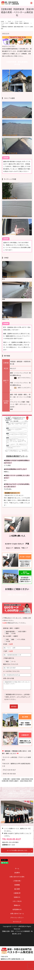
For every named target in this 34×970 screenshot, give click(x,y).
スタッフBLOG (17, 901)
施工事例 (17, 889)
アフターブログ (18, 21)
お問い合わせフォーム (17, 913)
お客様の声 (17, 893)
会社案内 (17, 873)
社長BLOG (17, 897)
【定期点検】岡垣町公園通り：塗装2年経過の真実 (16, 781)
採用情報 (17, 885)
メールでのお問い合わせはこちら (17, 850)
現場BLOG (17, 905)
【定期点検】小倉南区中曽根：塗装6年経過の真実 (17, 779)
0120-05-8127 (14, 839)
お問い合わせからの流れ (17, 877)
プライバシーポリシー (17, 918)
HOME (2, 21)
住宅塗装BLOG (17, 909)
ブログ (9, 21)
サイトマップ (17, 922)
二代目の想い (17, 881)
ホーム (17, 868)
